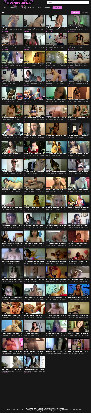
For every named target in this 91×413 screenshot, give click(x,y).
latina (41, 29)
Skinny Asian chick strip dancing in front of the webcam (12, 46)
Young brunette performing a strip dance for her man (12, 81)
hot (47, 65)
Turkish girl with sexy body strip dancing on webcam (12, 28)
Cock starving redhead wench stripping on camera (56, 297)
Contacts (49, 406)
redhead (48, 299)
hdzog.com (5, 139)
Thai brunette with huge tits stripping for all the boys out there (56, 225)
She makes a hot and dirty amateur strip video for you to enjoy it (56, 63)
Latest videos (84, 12)
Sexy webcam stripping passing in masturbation (12, 261)
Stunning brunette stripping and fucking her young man (12, 279)
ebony (40, 47)
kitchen (9, 155)
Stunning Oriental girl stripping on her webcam (56, 243)
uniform (70, 227)
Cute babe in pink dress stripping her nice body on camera (78, 81)
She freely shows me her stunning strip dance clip (34, 46)
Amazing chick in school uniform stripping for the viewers (78, 225)
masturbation (63, 65)
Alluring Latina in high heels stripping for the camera (12, 189)
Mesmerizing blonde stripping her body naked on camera (56, 261)
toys (22, 137)
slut (25, 137)
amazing (70, 263)
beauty (3, 245)
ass (20, 137)
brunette (48, 47)
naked (57, 83)
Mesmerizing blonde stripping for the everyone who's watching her (78, 207)
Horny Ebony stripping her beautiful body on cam (12, 171)
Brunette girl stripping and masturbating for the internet (78, 153)
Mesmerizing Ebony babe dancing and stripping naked (34, 225)
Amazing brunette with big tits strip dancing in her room (12, 117)
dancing (10, 29)
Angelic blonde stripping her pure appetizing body (56, 207)
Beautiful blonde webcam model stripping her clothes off (56, 279)
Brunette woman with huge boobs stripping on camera (12, 207)
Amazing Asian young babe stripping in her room (56, 171)
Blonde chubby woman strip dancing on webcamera (12, 99)
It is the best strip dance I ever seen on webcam (34, 81)
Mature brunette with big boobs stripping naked (12, 351)
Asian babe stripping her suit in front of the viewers (78, 189)
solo (88, 29)
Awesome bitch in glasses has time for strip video (34, 28)
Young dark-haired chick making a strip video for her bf (56, 135)
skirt (75, 47)
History (39, 7)
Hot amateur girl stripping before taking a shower (78, 243)
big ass (16, 137)
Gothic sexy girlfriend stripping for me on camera (78, 99)
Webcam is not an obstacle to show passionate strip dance (78, 28)
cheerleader (27, 353)
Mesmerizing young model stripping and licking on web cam (78, 333)
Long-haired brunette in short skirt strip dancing (78, 46)
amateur (20, 29)
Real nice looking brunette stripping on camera (34, 333)
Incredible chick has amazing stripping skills (78, 261)
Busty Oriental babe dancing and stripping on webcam (34, 243)
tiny (69, 173)
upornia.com (5, 31)
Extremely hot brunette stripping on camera (34, 153)
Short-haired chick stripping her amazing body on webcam (12, 315)
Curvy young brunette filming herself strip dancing (56, 46)
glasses (29, 29)
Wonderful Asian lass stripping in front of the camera (34, 171)
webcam (15, 29)
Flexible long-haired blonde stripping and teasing (34, 99)
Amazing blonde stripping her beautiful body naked (56, 81)
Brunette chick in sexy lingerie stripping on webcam (34, 261)
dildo (8, 335)
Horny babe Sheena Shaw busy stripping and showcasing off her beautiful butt (12, 135)
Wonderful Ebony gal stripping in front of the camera (34, 207)
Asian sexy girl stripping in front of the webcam (12, 63)
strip (6, 29)
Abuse (54, 406)
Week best (22, 7)
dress (69, 83)
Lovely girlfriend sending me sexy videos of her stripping (56, 99)
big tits (62, 29)
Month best (31, 7)
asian (16, 47)
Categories (47, 7)
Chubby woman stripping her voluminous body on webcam (56, 315)
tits (65, 29)
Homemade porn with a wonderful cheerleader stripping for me (34, 351)
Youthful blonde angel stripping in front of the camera (78, 297)
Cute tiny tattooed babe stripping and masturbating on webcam (78, 171)
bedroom (40, 119)
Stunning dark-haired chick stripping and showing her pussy (12, 369)
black (41, 137)
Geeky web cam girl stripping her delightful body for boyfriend (12, 225)
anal (8, 137)
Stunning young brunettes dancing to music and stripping (56, 153)
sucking (34, 137)
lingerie (29, 263)
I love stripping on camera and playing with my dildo (12, 333)
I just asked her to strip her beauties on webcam (56, 28)
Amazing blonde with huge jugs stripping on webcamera (56, 189)
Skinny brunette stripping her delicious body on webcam (34, 189)
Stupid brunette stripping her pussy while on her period (56, 333)
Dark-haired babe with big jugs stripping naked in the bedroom (34, 117)
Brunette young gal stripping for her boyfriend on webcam (56, 351)
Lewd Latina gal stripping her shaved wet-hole (78, 63)
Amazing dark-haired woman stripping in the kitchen (12, 153)
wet (79, 65)
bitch (25, 29)
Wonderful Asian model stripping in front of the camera (34, 279)
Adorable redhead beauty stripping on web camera (78, 315)
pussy (58, 335)
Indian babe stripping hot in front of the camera (78, 135)
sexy (3, 29)
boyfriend (9, 227)
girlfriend (48, 101)
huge (38, 137)
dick (44, 137)
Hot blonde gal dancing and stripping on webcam (78, 279)
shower (81, 245)
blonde (48, 83)
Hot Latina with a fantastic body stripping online (34, 315)
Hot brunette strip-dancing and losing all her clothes (56, 117)
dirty (49, 65)
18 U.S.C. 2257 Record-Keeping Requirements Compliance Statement (45, 408)
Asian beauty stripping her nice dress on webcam (12, 243)
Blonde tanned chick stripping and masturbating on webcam (34, 297)
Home (4, 7)
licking (75, 335)
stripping (7, 65)
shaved (76, 65)
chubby (4, 101)
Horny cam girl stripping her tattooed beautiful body (12, 297)
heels (3, 191)
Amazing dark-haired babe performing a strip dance (78, 117)
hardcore (20, 281)
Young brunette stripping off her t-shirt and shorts (78, 351)
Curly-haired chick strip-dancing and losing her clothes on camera (34, 63)
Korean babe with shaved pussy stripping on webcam (34, 369)
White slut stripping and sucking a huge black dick (34, 135)
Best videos (12, 7)
